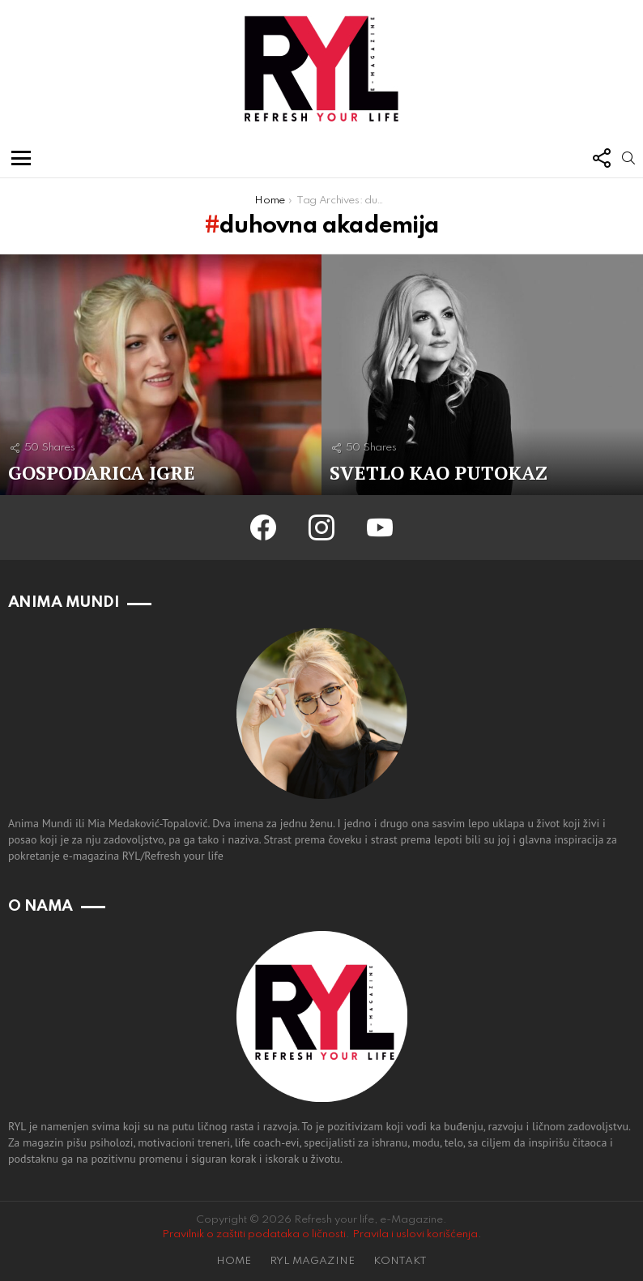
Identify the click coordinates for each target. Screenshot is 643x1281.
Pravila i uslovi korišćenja (415, 1234)
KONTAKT (400, 1261)
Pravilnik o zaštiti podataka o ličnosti (254, 1234)
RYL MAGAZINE (312, 1261)
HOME (233, 1261)
